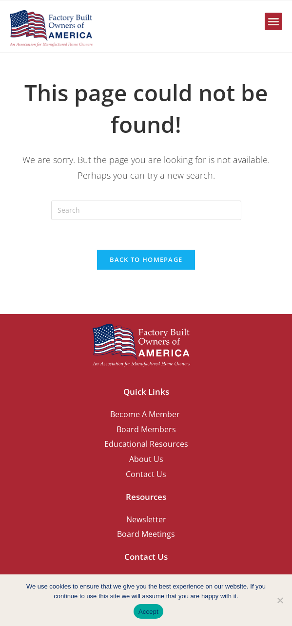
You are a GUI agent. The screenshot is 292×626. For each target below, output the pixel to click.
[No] (280, 600)
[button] (273, 21)
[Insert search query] (146, 210)
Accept (148, 611)
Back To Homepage (146, 259)
